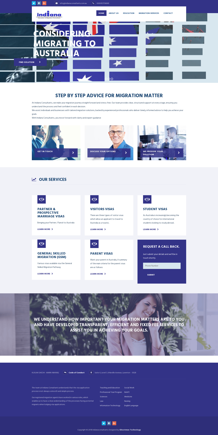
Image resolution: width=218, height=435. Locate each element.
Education (128, 13)
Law (101, 401)
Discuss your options (103, 151)
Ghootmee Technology (130, 429)
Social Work (129, 387)
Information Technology (110, 405)
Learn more (43, 229)
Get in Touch (45, 151)
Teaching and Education (110, 387)
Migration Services (149, 13)
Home (101, 13)
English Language (131, 405)
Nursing (127, 401)
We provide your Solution (153, 153)
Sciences (103, 396)
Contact (168, 13)
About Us (114, 13)
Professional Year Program (111, 392)
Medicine (128, 396)
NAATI (126, 392)
